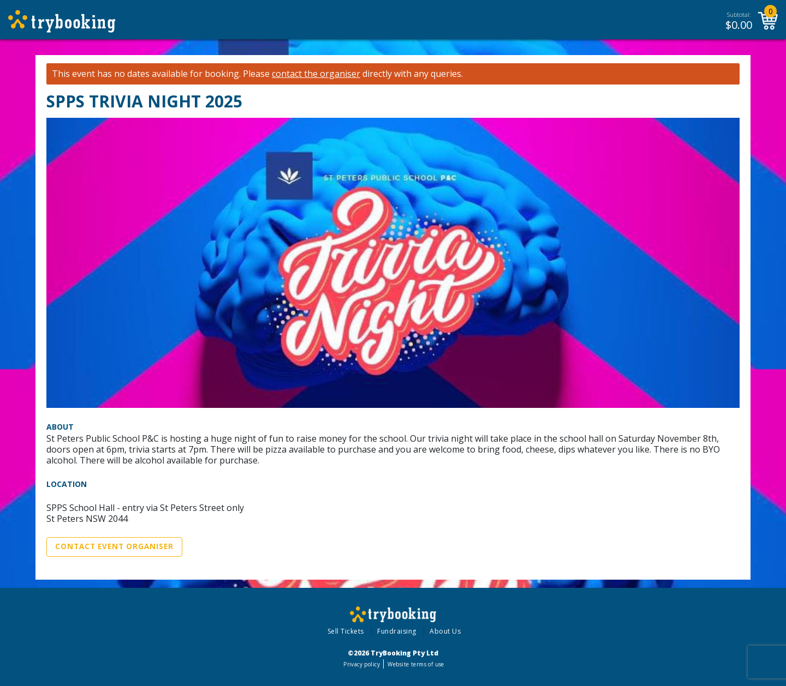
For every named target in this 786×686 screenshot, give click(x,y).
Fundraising (396, 631)
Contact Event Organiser (114, 546)
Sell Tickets (345, 631)
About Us (445, 631)
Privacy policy (361, 664)
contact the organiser (316, 74)
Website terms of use (416, 664)
